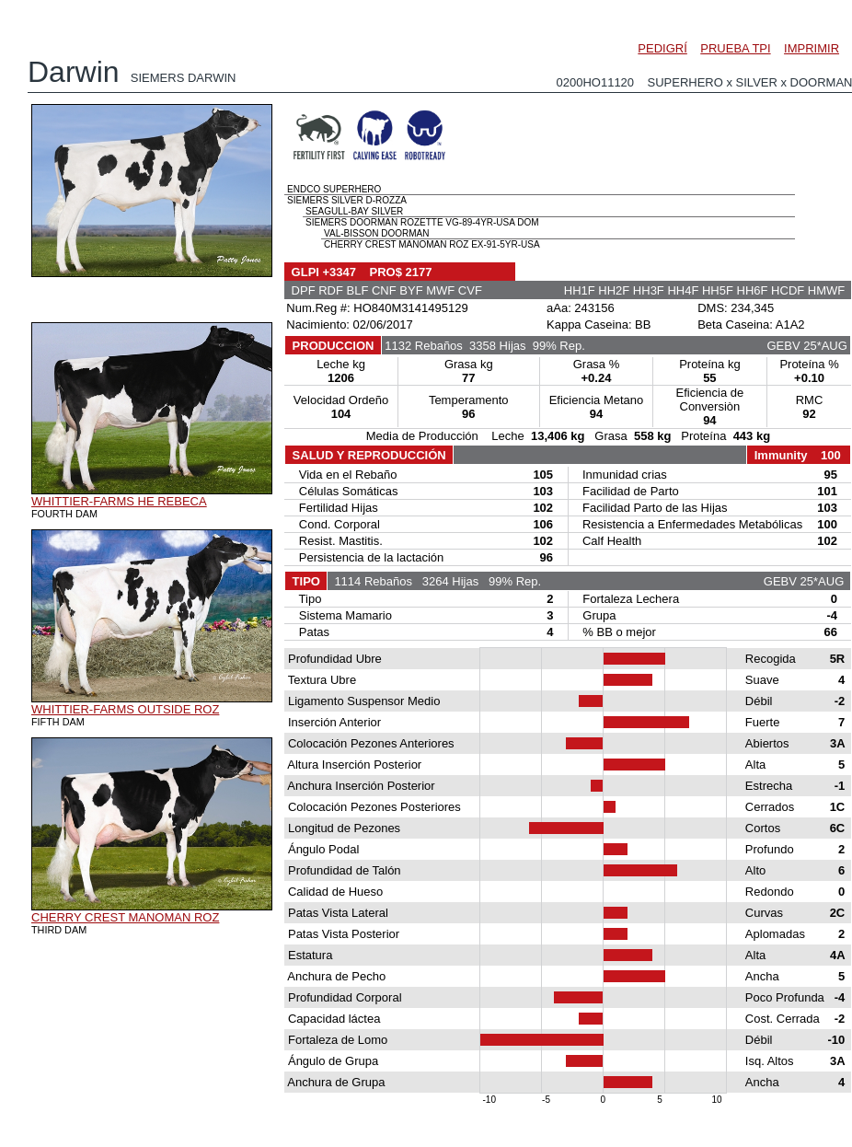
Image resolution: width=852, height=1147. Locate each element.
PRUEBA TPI (735, 48)
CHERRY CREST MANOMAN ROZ (125, 917)
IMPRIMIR (811, 48)
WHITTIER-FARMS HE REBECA (119, 501)
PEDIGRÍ (662, 48)
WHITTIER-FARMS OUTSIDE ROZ (125, 709)
